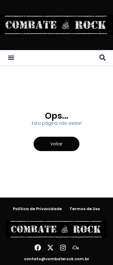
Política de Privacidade (37, 209)
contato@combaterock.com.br (56, 259)
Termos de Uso (85, 209)
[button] (11, 58)
